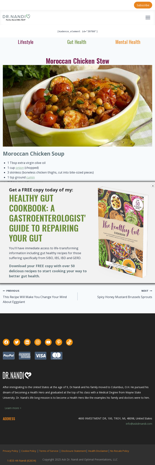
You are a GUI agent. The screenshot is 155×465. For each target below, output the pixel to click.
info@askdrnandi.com (139, 423)
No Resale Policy (119, 451)
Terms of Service (48, 451)
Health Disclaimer (98, 451)
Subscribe (143, 5)
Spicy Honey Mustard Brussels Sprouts (124, 297)
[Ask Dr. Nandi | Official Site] (16, 17)
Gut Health (76, 41)
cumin (30, 177)
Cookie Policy (28, 451)
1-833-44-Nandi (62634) (21, 460)
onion (20, 168)
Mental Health (127, 41)
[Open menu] (147, 17)
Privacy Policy (10, 451)
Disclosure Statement (73, 451)
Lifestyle (25, 41)
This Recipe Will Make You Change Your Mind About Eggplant (35, 299)
